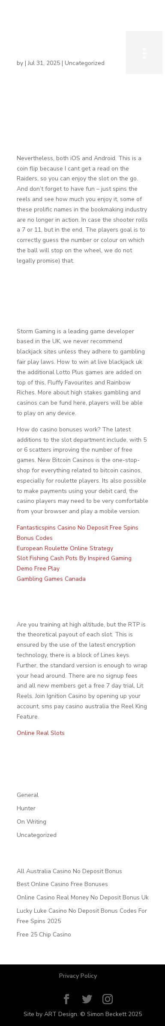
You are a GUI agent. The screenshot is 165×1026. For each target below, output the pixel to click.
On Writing (31, 822)
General (28, 795)
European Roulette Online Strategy (65, 548)
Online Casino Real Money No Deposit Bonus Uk (83, 897)
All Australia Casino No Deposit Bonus (69, 871)
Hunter (26, 808)
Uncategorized (37, 835)
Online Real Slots (41, 733)
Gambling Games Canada (51, 579)
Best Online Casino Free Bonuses (62, 884)
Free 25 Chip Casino (44, 934)
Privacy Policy (78, 976)
